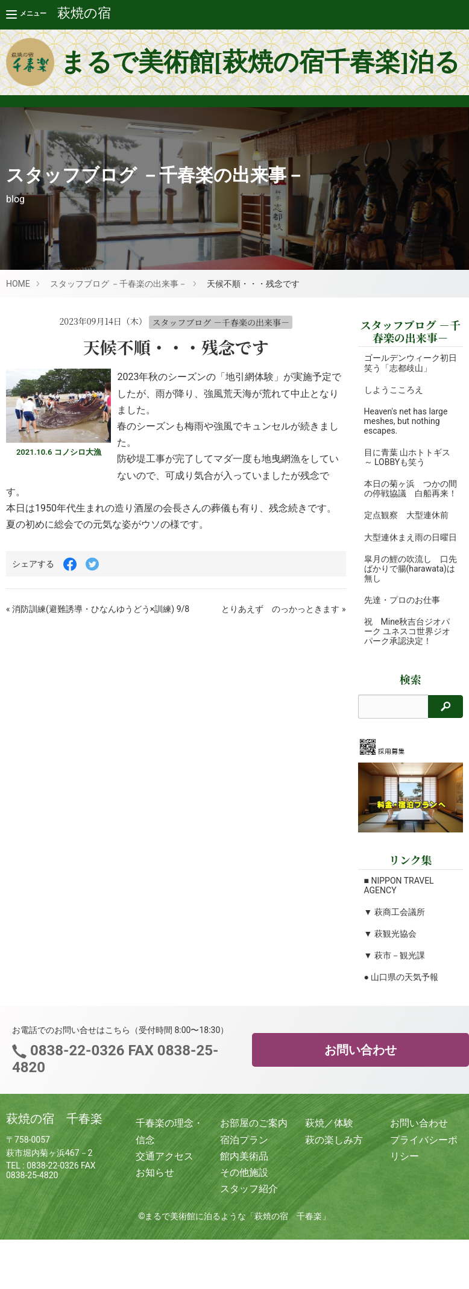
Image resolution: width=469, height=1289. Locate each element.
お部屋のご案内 (254, 1143)
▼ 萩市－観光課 (394, 974)
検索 (410, 698)
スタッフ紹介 (249, 1208)
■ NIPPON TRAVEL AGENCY (399, 904)
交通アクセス (165, 1175)
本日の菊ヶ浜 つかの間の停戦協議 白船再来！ (406, 493)
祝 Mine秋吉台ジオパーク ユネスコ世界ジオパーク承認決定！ (407, 650)
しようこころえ (393, 390)
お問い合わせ (360, 1070)
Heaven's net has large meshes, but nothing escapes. (406, 421)
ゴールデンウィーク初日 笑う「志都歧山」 (410, 362)
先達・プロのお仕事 (402, 619)
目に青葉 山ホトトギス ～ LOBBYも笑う (407, 457)
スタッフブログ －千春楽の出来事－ (118, 284)
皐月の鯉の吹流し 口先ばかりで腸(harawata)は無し (406, 587)
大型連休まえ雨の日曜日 (406, 551)
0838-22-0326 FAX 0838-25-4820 (115, 1078)
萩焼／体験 (329, 1143)
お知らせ (155, 1191)
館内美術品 (244, 1175)
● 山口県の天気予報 (401, 996)
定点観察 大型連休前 (406, 525)
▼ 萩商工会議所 (394, 931)
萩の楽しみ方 (334, 1159)
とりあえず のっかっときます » (283, 609)
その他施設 (244, 1191)
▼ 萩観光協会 (390, 953)
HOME (18, 284)
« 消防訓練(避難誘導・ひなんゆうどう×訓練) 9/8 (97, 609)
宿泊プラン (244, 1159)
